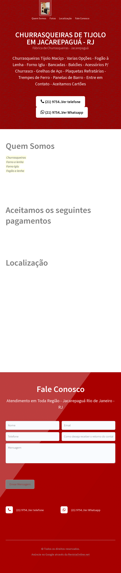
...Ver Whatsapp (91, 510)
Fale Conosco (82, 18)
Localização (65, 18)
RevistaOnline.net (79, 554)
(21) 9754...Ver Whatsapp (62, 112)
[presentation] (29, 471)
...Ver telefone (35, 510)
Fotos (53, 18)
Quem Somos (39, 18)
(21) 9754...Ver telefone (60, 102)
